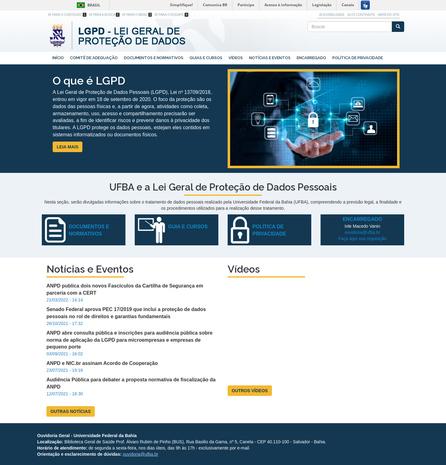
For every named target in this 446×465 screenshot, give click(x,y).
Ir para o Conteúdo (67, 14)
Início (58, 57)
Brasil (87, 5)
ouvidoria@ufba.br (362, 232)
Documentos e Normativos (153, 57)
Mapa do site (389, 14)
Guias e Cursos (206, 57)
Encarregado (311, 57)
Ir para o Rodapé (171, 14)
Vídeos (236, 57)
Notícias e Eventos (270, 57)
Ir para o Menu (137, 14)
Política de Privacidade (357, 57)
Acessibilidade (331, 14)
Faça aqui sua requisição (362, 238)
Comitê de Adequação (94, 57)
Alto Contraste (361, 14)
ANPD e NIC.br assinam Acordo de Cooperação (102, 363)
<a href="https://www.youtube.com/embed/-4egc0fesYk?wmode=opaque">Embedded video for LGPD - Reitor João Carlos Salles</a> (314, 331)
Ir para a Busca (104, 14)
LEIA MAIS (67, 146)
